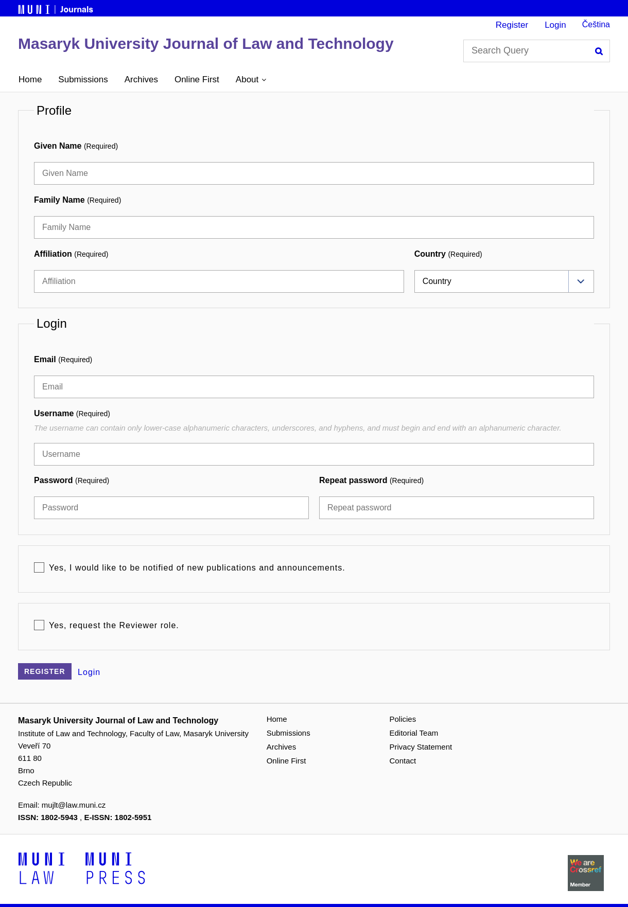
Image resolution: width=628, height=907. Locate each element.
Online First (197, 79)
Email (63, 359)
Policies (403, 719)
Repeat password (371, 480)
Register (512, 25)
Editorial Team (414, 732)
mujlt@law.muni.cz (74, 805)
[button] (251, 79)
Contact (403, 760)
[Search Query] (536, 51)
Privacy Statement (421, 746)
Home (30, 79)
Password (71, 480)
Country (448, 254)
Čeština (596, 24)
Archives (141, 79)
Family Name (77, 199)
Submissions (83, 79)
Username (72, 413)
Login (555, 25)
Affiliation (71, 254)
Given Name (76, 145)
